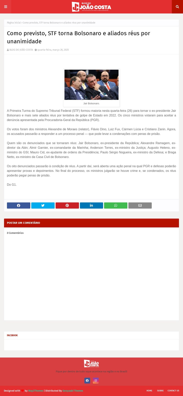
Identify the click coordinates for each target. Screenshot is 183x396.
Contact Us (173, 390)
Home (149, 390)
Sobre (160, 390)
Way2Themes (35, 390)
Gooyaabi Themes (73, 390)
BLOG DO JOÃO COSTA (21, 49)
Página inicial (14, 22)
